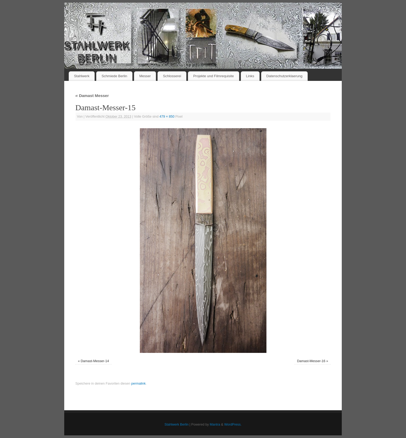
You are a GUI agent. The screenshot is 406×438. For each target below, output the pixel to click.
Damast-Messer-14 (95, 361)
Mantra (215, 424)
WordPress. (233, 424)
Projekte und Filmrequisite (213, 76)
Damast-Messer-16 (311, 361)
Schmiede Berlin (114, 76)
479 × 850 (166, 116)
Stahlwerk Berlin (176, 424)
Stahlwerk (81, 76)
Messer (145, 76)
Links (250, 76)
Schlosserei (172, 76)
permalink (138, 383)
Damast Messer (92, 95)
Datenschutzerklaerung (284, 76)
